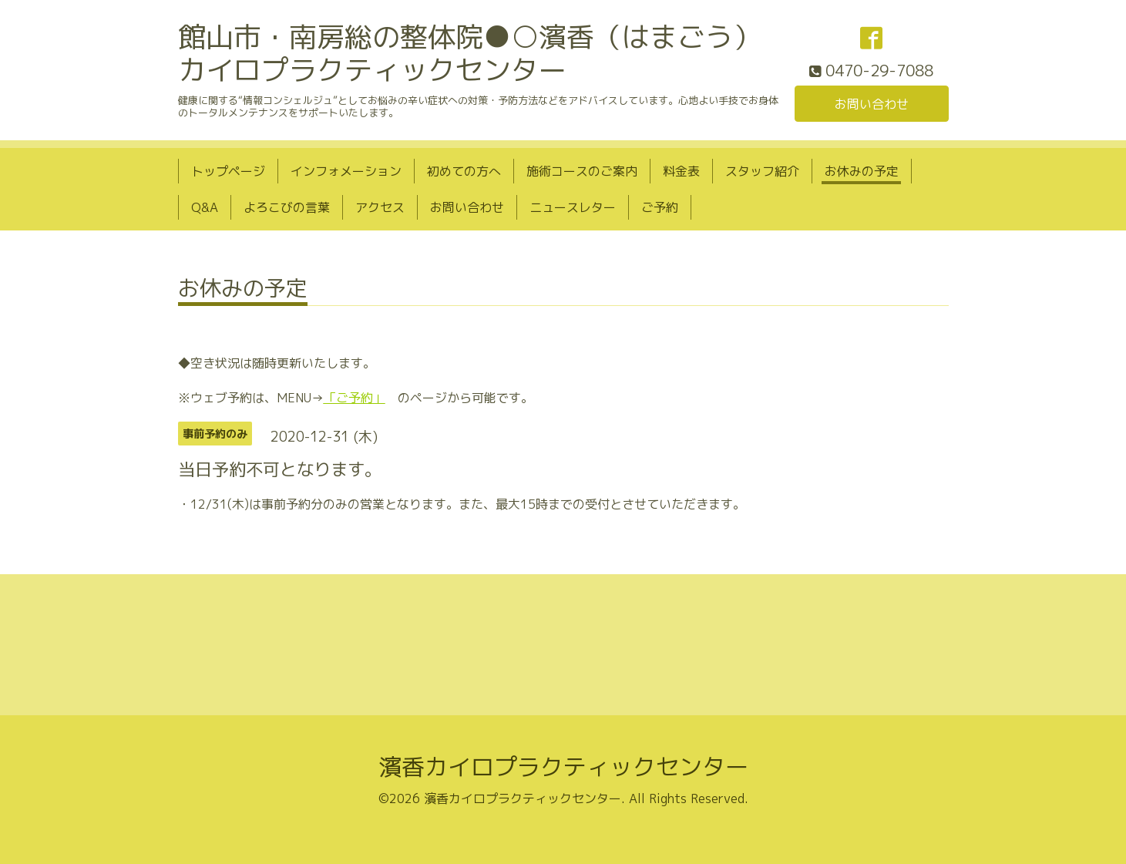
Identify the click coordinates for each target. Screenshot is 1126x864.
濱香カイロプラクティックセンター (563, 767)
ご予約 (659, 207)
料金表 (681, 171)
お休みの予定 (862, 171)
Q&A (204, 207)
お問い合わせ (872, 104)
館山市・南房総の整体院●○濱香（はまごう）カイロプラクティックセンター (469, 53)
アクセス (380, 207)
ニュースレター (572, 207)
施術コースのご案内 (581, 171)
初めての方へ (464, 171)
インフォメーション (346, 171)
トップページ (228, 171)
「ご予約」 (354, 397)
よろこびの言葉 (287, 207)
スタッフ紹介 (762, 171)
